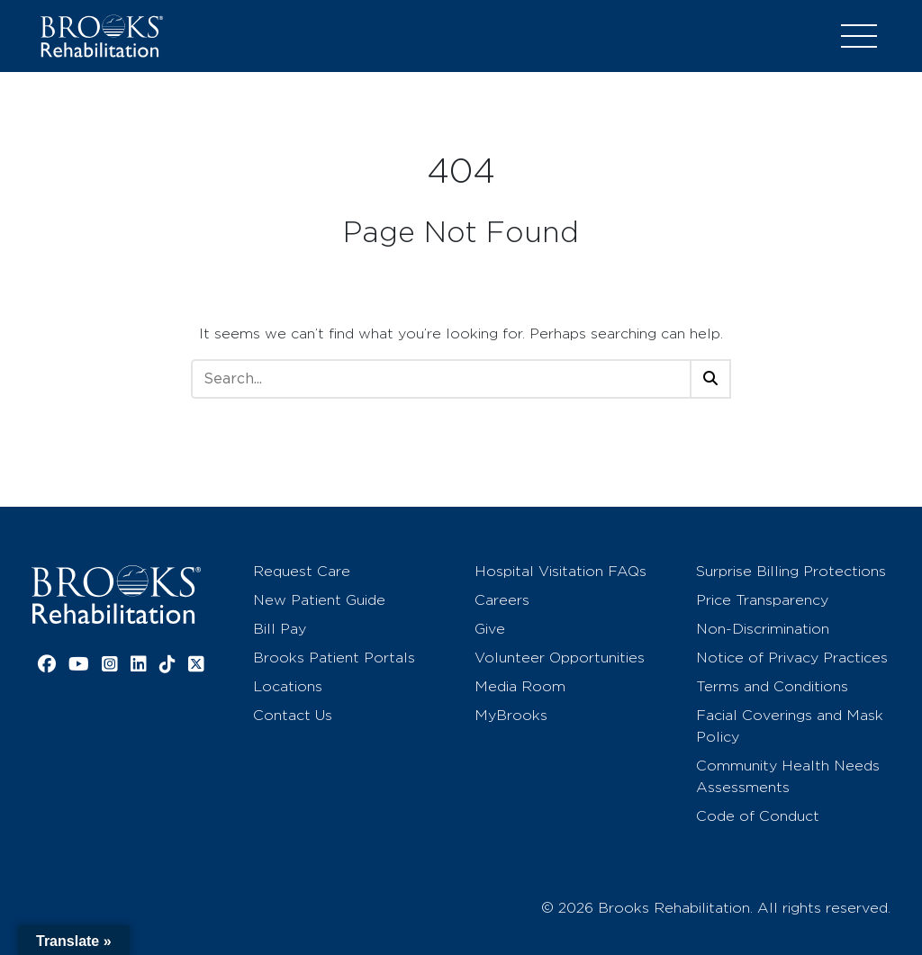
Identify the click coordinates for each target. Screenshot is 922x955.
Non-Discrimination (762, 628)
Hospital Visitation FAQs (560, 571)
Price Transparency (762, 600)
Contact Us (292, 715)
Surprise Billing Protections (791, 571)
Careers (502, 600)
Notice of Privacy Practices (792, 657)
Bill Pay (279, 628)
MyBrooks (511, 715)
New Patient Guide (319, 600)
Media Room (520, 686)
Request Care (301, 571)
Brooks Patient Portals (334, 657)
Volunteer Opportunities (560, 657)
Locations (287, 686)
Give (490, 628)
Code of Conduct (757, 816)
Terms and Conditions (772, 686)
